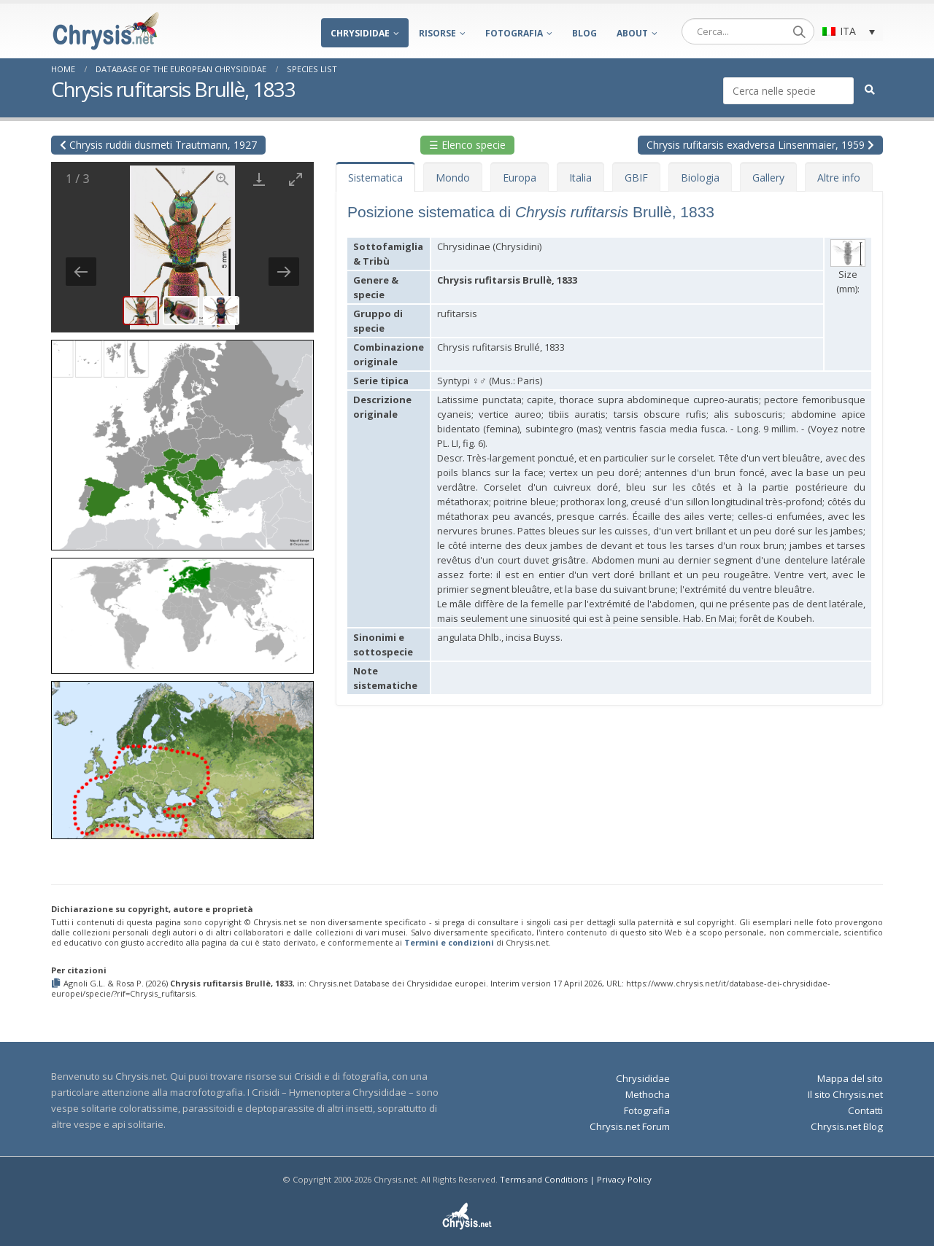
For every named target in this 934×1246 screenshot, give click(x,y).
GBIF (636, 177)
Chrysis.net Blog (847, 1126)
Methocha (647, 1094)
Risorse (437, 33)
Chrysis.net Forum (630, 1126)
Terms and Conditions (543, 1179)
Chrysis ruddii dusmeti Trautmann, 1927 (158, 145)
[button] (182, 440)
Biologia (700, 177)
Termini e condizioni (449, 942)
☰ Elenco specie (467, 145)
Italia (580, 177)
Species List (312, 68)
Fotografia (514, 33)
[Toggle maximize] (295, 179)
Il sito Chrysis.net (845, 1094)
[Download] (259, 179)
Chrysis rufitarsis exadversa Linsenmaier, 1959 (760, 145)
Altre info (838, 177)
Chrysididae (360, 33)
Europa (519, 177)
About (632, 33)
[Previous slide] (81, 271)
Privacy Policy (624, 1179)
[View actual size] (222, 179)
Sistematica (375, 177)
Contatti (865, 1110)
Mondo (453, 177)
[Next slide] (284, 271)
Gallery (768, 177)
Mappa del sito (850, 1078)
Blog (584, 33)
